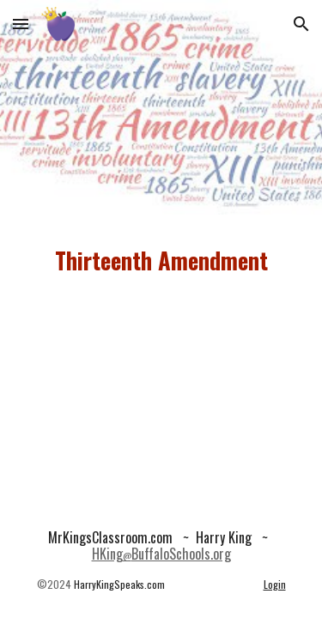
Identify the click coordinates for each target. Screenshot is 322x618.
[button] (20, 23)
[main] (161, 260)
